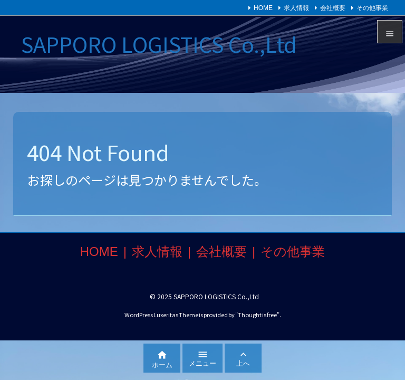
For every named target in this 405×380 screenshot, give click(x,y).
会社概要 (332, 8)
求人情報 (296, 8)
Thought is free (257, 314)
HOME (263, 8)
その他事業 (372, 8)
